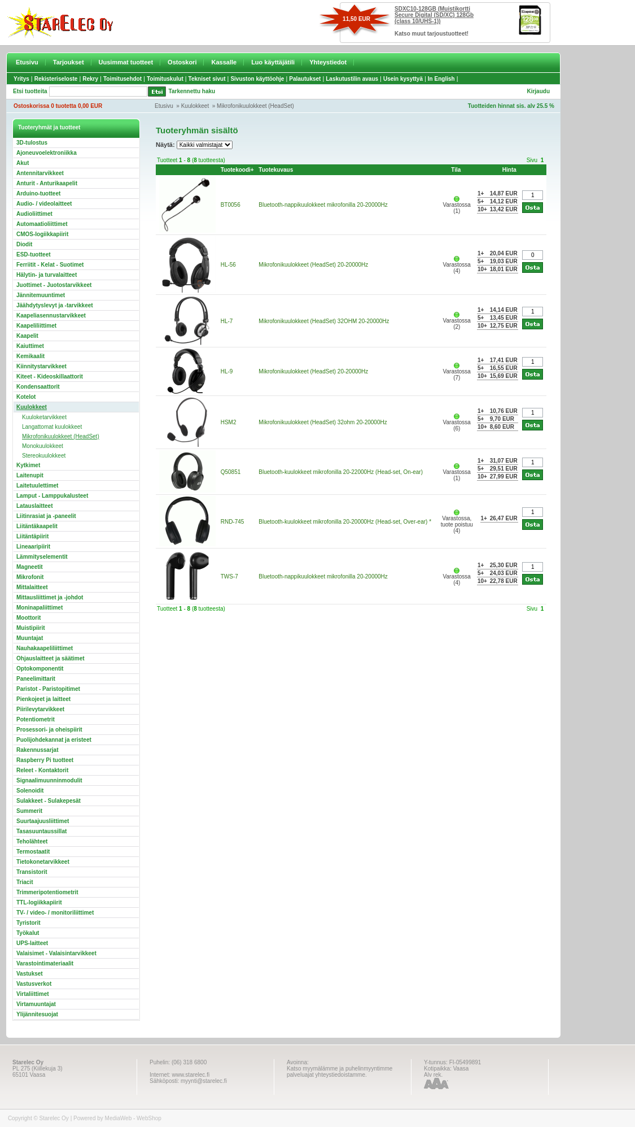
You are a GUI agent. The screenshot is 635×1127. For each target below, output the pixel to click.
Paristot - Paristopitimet (48, 689)
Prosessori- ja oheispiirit (49, 729)
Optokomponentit (39, 668)
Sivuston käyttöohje (257, 79)
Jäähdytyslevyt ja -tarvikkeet (54, 305)
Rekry (90, 79)
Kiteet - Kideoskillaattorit (49, 376)
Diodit (24, 244)
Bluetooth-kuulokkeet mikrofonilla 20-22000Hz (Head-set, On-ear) (341, 472)
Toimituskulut (165, 79)
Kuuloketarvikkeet (44, 417)
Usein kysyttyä (403, 79)
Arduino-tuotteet (38, 193)
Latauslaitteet (34, 506)
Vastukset (29, 974)
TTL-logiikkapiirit (39, 902)
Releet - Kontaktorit (42, 770)
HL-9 (227, 371)
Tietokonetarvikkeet (42, 862)
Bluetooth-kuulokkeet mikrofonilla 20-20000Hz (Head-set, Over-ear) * (345, 522)
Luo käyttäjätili (273, 62)
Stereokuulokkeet (43, 455)
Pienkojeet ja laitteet (43, 699)
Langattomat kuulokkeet (52, 427)
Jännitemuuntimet (40, 295)
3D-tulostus (31, 143)
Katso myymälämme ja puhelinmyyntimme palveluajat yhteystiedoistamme (339, 1071)
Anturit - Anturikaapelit (46, 183)
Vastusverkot (33, 984)
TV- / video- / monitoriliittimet (55, 913)
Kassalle (224, 62)
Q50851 (231, 472)
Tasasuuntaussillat (41, 831)
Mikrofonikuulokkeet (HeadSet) (255, 106)
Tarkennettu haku (192, 91)
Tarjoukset (68, 62)
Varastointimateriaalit (44, 963)
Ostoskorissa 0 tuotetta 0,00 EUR (58, 106)
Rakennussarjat (37, 750)
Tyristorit (28, 923)
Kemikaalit (30, 356)
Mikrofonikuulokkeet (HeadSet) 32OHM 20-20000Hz (324, 321)
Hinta (509, 170)
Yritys (21, 79)
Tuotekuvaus (276, 170)
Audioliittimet (34, 214)
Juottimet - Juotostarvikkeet (53, 285)
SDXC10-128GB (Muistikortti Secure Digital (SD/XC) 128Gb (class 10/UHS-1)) (434, 15)
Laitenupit (29, 475)
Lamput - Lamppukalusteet (52, 496)
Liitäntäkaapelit (37, 526)
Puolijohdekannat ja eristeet (53, 740)
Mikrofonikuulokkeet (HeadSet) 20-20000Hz (313, 265)
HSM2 (229, 422)
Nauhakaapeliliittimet (44, 648)
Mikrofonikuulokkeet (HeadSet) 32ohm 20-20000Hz (323, 422)
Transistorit (31, 872)
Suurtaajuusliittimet (42, 821)
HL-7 (227, 321)
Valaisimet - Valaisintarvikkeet (56, 953)
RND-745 (232, 522)
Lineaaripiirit (33, 546)
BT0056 (230, 205)
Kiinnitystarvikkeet (41, 366)
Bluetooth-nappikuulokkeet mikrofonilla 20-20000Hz (323, 205)
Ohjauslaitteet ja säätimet (50, 658)
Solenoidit (29, 790)
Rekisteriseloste (56, 79)
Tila (456, 170)
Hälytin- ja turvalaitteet (46, 275)
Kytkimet (28, 465)
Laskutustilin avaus (352, 79)
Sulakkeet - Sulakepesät (48, 801)
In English (441, 79)
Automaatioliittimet (42, 224)
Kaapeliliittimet (36, 326)
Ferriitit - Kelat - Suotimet (50, 265)
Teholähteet (31, 841)
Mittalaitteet (32, 587)
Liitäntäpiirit (32, 536)
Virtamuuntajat (36, 1004)
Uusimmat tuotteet (126, 62)
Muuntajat (29, 638)
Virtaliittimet (32, 994)
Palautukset (305, 79)
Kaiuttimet (30, 346)
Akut (22, 163)
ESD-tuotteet (33, 254)
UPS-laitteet (32, 943)
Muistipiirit (30, 628)
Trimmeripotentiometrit (47, 892)
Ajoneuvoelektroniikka (46, 153)
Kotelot (26, 397)
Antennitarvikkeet (40, 173)
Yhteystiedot (328, 62)
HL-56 (228, 265)
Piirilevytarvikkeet (40, 709)
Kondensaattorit (38, 387)
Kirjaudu (538, 91)
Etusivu (27, 62)
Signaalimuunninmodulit (49, 780)
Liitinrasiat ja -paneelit (46, 516)
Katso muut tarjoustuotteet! (431, 34)
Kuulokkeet (195, 106)
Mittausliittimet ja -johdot (49, 597)
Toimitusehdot (122, 79)
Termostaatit (33, 851)
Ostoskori (182, 62)
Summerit (29, 811)
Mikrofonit (29, 577)
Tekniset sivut (207, 79)
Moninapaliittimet (39, 607)
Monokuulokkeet (42, 446)
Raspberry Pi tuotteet (44, 760)
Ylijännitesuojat (37, 1014)
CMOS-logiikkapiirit (42, 234)
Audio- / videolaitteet (44, 204)
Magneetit (29, 567)
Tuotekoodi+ (237, 170)
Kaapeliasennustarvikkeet (51, 315)
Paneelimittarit (35, 679)
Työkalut (27, 933)
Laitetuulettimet (37, 485)
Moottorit (28, 618)
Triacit (24, 882)
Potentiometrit (35, 719)
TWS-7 (229, 576)
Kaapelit (27, 336)
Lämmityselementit (42, 557)
